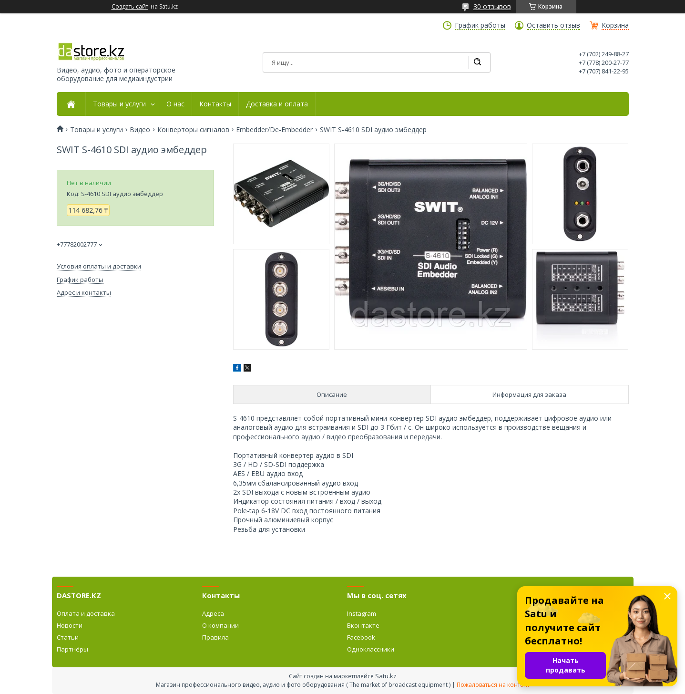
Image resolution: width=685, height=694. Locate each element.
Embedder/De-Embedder (274, 129)
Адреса (213, 613)
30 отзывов (492, 6)
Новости (69, 625)
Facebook (361, 637)
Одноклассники (370, 649)
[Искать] (477, 62)
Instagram (361, 613)
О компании (220, 625)
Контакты (215, 104)
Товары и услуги (119, 104)
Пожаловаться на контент (493, 685)
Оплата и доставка (86, 613)
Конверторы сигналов (193, 129)
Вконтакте (363, 625)
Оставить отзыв (553, 25)
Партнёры (72, 649)
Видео (140, 129)
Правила (215, 637)
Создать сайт (130, 6)
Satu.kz (386, 676)
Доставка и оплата (277, 104)
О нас (175, 104)
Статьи (68, 637)
